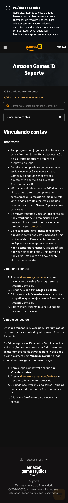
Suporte (34, 481)
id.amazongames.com (33, 277)
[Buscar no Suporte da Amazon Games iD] (34, 105)
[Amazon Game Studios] (34, 471)
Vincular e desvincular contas (23, 97)
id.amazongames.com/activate (38, 376)
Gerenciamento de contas (21, 91)
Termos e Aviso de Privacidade (34, 485)
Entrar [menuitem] (62, 47)
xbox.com (35, 226)
